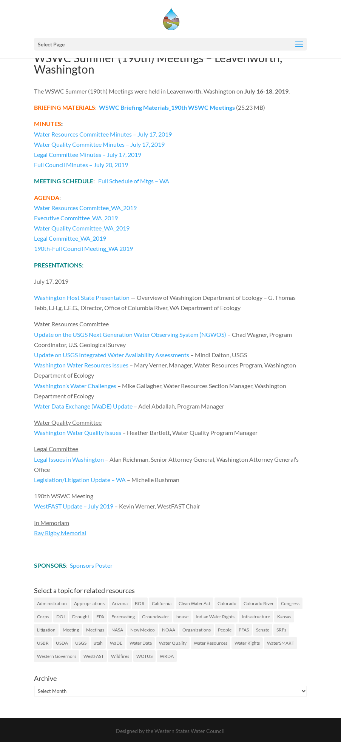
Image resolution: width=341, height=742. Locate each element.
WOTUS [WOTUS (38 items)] (144, 656)
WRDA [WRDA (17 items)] (167, 656)
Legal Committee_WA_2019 (70, 238)
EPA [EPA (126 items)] (100, 616)
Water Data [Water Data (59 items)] (141, 643)
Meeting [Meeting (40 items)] (71, 630)
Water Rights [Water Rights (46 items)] (247, 643)
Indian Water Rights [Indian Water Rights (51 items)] (215, 616)
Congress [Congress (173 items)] (290, 603)
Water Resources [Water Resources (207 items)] (210, 643)
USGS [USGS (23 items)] (80, 643)
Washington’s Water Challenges (75, 385)
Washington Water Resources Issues (81, 365)
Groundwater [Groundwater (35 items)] (155, 616)
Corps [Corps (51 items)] (43, 616)
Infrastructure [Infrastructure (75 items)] (256, 616)
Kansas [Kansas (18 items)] (284, 616)
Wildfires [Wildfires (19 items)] (120, 656)
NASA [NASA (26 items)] (117, 630)
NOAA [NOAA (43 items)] (168, 630)
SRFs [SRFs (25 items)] (281, 630)
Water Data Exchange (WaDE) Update (83, 406)
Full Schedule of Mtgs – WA (133, 180)
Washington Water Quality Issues (77, 432)
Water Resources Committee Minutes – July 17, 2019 (103, 134)
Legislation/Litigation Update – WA (80, 479)
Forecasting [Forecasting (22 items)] (123, 616)
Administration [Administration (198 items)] (52, 603)
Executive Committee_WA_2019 (76, 217)
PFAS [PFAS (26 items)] (244, 630)
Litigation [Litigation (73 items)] (46, 630)
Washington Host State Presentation (82, 297)
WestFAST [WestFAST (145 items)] (93, 656)
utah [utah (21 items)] (98, 643)
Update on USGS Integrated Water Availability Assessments (111, 354)
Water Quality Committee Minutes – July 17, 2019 (99, 144)
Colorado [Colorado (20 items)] (227, 603)
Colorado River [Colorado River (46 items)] (259, 603)
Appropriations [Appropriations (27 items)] (89, 603)
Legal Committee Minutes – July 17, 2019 (87, 154)
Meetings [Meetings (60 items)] (95, 630)
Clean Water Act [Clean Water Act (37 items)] (194, 603)
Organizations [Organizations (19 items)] (196, 630)
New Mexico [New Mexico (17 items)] (142, 630)
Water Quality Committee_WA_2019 (82, 228)
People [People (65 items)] (224, 630)
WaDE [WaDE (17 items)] (116, 643)
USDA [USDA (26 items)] (62, 643)
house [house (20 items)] (182, 616)
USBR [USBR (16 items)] (43, 643)
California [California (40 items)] (161, 603)
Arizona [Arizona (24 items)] (120, 603)
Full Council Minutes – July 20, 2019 (81, 164)
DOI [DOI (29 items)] (60, 616)
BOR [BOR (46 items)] (140, 603)
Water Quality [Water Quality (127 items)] (173, 643)
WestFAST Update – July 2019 (74, 506)
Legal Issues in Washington (69, 459)
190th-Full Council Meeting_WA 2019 (83, 248)
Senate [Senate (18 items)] (262, 630)
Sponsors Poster (91, 565)
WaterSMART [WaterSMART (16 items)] (280, 643)
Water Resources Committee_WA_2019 (85, 207)
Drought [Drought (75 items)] (80, 616)
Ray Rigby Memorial (60, 532)
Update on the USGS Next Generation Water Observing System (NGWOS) (130, 334)
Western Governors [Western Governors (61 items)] (56, 656)
